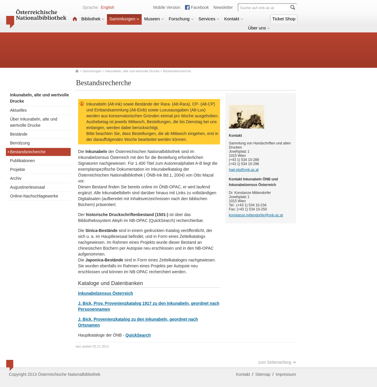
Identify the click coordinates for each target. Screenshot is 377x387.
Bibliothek (93, 18)
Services (209, 18)
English (107, 7)
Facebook (200, 7)
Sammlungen (124, 18)
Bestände (18, 134)
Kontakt (233, 18)
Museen (154, 18)
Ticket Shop (283, 18)
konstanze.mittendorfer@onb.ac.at (256, 215)
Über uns (259, 27)
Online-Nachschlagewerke (34, 196)
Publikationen (22, 160)
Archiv (16, 178)
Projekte (17, 169)
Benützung (20, 143)
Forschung (181, 18)
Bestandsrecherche (26, 151)
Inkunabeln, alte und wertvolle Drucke (132, 71)
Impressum (286, 374)
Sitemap (262, 374)
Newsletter (223, 7)
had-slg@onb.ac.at (244, 170)
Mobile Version (166, 7)
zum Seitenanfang (277, 362)
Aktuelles (18, 110)
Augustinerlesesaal (27, 187)
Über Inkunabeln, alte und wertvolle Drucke (33, 122)
